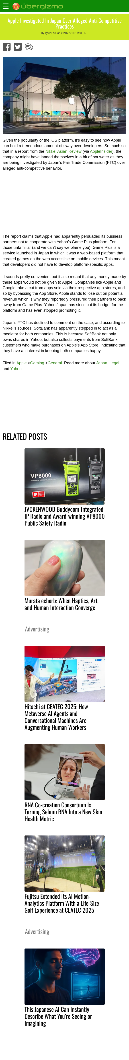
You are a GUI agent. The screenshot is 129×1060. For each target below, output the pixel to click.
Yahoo (16, 369)
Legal (114, 363)
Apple (21, 363)
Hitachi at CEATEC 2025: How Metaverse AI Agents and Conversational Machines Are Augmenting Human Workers (56, 717)
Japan (101, 363)
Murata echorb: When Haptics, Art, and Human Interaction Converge (61, 604)
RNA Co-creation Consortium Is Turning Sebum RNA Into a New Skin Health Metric (63, 811)
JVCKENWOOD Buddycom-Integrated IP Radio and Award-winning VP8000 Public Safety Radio (65, 516)
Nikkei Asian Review (63, 151)
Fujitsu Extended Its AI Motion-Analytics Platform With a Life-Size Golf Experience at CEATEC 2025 (62, 903)
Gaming (37, 363)
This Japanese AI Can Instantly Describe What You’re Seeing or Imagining (58, 1016)
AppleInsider (101, 151)
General (55, 363)
